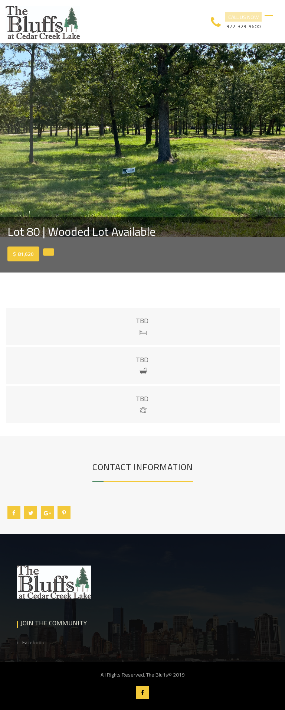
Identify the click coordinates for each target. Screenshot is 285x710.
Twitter (30, 513)
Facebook (13, 513)
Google (47, 513)
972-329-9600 (243, 25)
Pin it (64, 513)
